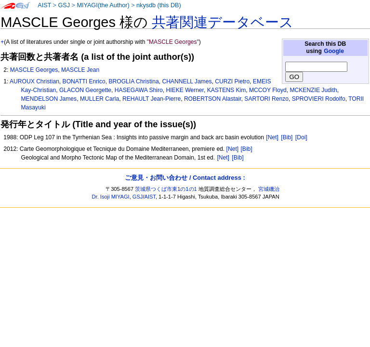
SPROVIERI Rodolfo (318, 98)
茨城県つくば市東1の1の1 (166, 189)
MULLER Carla (99, 98)
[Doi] (301, 137)
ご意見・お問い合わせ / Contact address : (185, 177)
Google (334, 51)
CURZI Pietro (232, 81)
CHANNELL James (186, 81)
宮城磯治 (268, 189)
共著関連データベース (222, 22)
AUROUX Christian (34, 81)
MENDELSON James (49, 98)
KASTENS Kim (226, 90)
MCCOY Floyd (268, 90)
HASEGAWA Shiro (139, 90)
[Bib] (286, 137)
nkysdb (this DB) (158, 5)
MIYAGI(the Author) (103, 5)
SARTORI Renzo (266, 98)
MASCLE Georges (34, 70)
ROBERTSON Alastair (212, 98)
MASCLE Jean (80, 70)
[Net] (272, 137)
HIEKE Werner (184, 90)
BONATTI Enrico (84, 81)
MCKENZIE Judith (313, 90)
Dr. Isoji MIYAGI (111, 197)
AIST (44, 5)
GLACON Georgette (85, 90)
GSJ (64, 5)
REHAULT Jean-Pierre (151, 98)
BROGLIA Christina (133, 81)
